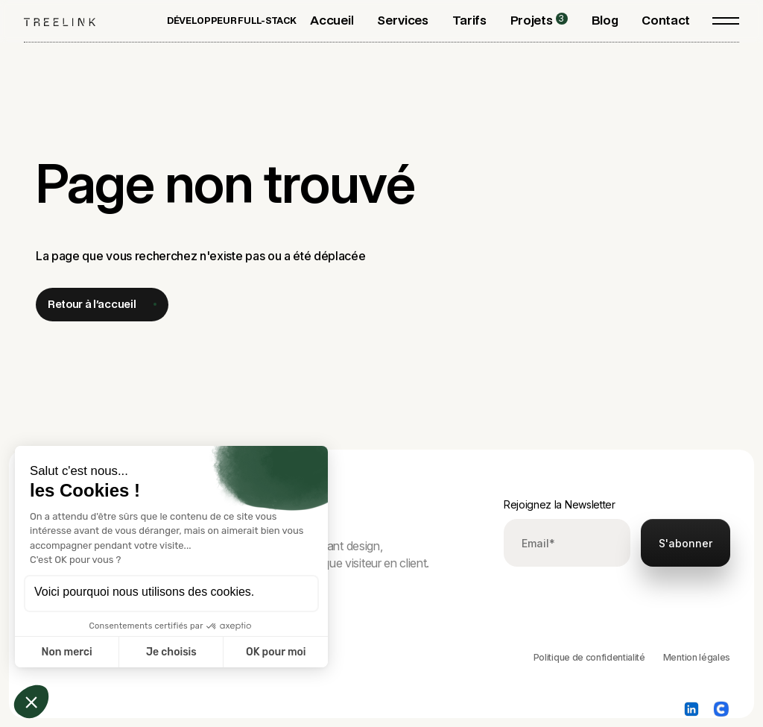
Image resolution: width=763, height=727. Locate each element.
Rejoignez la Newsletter (559, 504)
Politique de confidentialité (589, 657)
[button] (402, 20)
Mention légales (696, 657)
